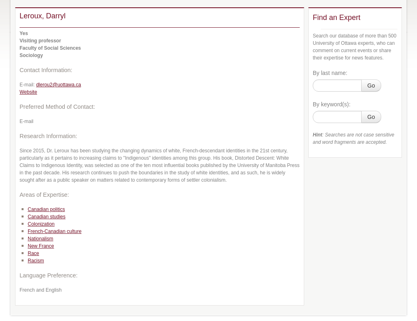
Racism (36, 261)
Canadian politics (46, 209)
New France (41, 246)
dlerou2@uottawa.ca (58, 85)
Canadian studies (47, 217)
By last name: (330, 73)
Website (28, 92)
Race (33, 253)
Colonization (41, 224)
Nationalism (40, 239)
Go (371, 85)
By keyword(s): (332, 104)
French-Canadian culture (54, 231)
